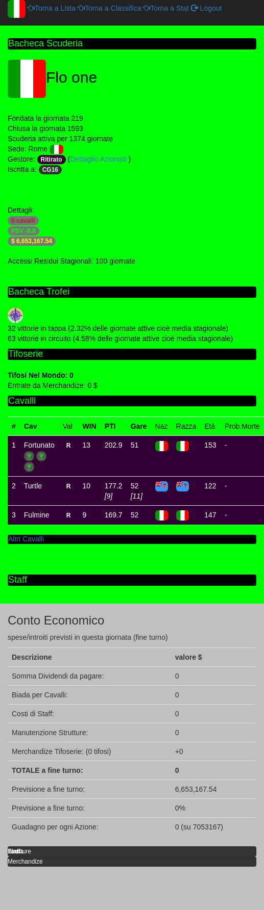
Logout (206, 8)
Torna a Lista (52, 8)
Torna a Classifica (109, 8)
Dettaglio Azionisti (99, 159)
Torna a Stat (166, 8)
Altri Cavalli (26, 539)
